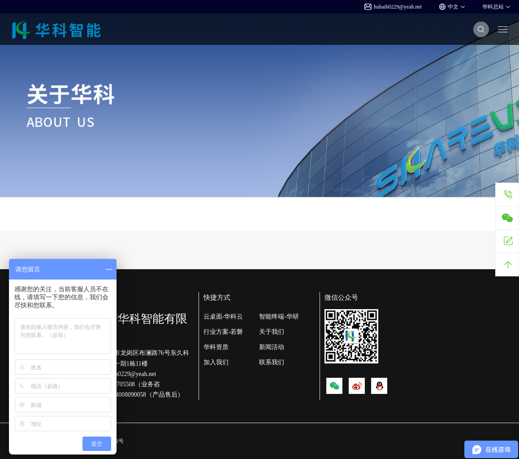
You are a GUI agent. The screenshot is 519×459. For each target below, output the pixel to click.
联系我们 (271, 362)
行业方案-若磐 (223, 331)
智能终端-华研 (279, 316)
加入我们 (216, 362)
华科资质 (216, 347)
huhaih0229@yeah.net (393, 6)
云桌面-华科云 (223, 316)
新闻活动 (271, 347)
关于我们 (271, 331)
